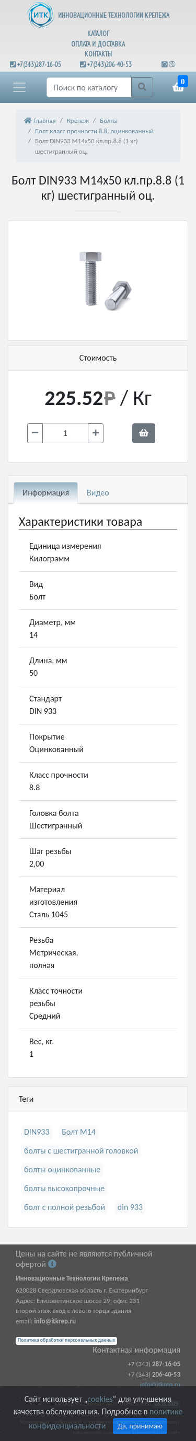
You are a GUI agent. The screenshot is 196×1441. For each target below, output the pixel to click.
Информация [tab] (45, 493)
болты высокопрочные (64, 1188)
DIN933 (37, 1132)
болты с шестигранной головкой (81, 1151)
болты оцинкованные (62, 1169)
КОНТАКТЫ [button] (98, 54)
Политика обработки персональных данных (66, 1340)
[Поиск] (89, 87)
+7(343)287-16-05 (39, 64)
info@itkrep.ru (160, 1384)
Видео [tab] (98, 493)
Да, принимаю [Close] (140, 1426)
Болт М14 (79, 1132)
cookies (99, 1399)
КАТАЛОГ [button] (98, 33)
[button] (19, 87)
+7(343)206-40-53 (109, 64)
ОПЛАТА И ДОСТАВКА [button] (98, 44)
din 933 (130, 1207)
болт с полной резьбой (64, 1207)
